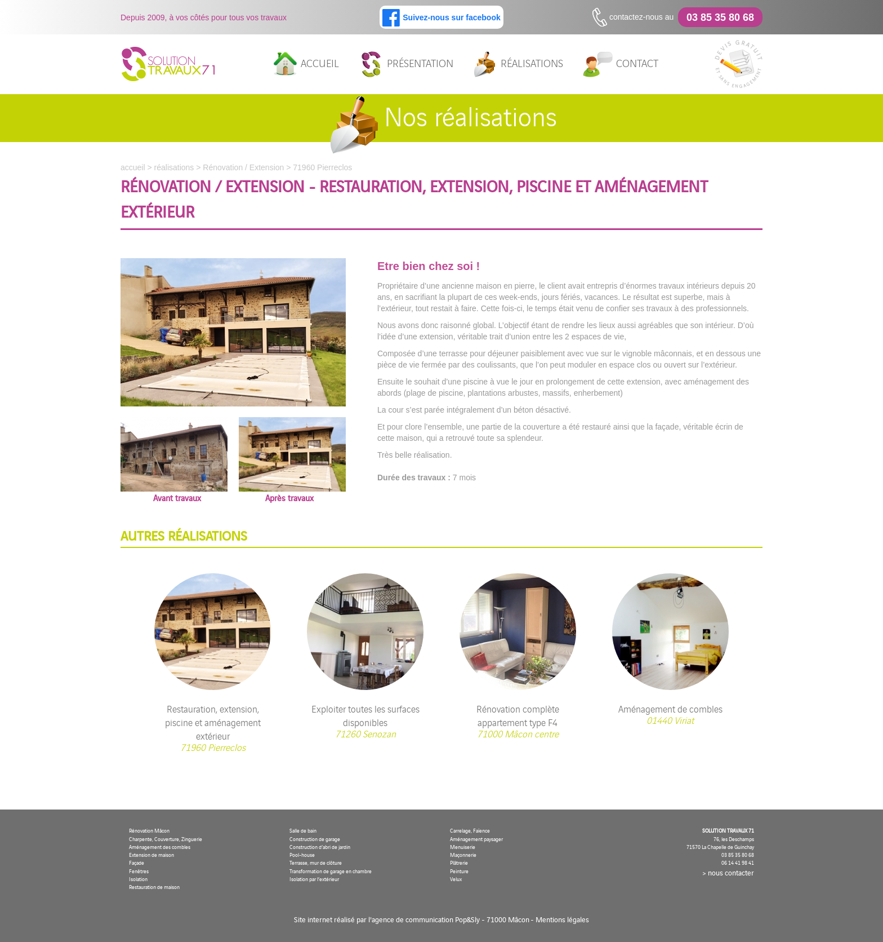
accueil (305, 64)
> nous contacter (728, 872)
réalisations (517, 64)
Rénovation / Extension (243, 167)
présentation (405, 64)
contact (620, 64)
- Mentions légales (559, 919)
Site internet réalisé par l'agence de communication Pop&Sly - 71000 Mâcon (411, 919)
